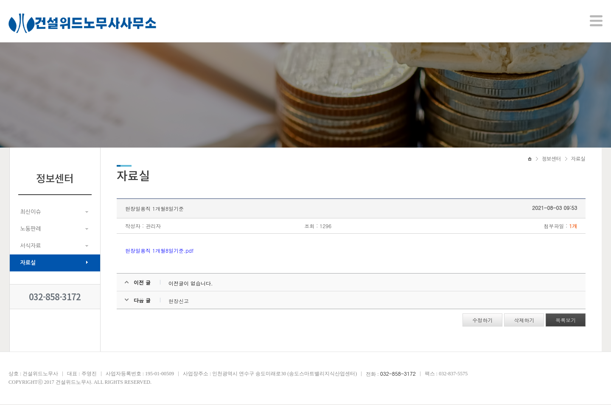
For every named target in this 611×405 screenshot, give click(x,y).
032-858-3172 (55, 297)
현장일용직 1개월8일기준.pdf (160, 251)
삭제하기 (524, 321)
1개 (573, 227)
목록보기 (565, 321)
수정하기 (482, 321)
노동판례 (30, 229)
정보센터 (551, 159)
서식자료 (30, 246)
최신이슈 (30, 212)
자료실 (28, 263)
